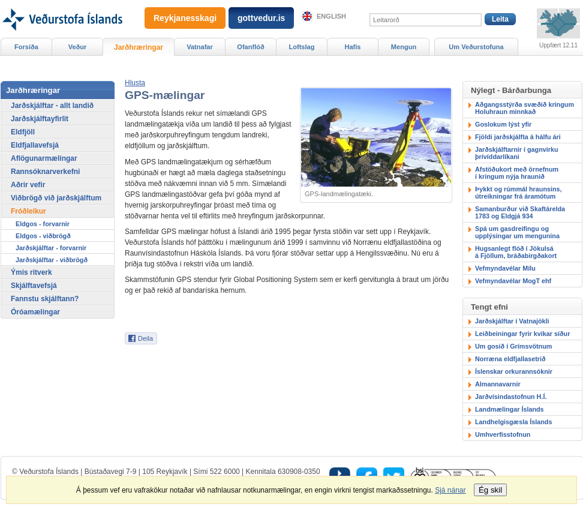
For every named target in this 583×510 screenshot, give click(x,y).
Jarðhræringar (138, 47)
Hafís (353, 46)
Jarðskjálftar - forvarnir (51, 247)
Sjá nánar (450, 490)
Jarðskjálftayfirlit (39, 119)
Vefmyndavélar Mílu (505, 268)
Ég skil (490, 489)
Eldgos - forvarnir (43, 223)
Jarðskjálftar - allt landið (52, 105)
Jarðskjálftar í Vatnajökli (512, 321)
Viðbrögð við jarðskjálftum (56, 198)
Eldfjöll (23, 132)
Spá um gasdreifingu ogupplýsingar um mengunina (517, 232)
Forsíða (26, 46)
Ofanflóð (250, 46)
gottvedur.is (261, 18)
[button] (135, 83)
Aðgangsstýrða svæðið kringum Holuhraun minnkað (524, 108)
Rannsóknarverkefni (45, 171)
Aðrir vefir (28, 185)
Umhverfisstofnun (502, 434)
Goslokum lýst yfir (503, 124)
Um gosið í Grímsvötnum (513, 346)
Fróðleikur (28, 211)
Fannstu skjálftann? (45, 299)
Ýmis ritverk (31, 272)
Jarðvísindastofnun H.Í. (510, 396)
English (331, 16)
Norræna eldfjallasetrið (510, 358)
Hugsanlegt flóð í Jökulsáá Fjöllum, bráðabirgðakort (516, 252)
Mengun (403, 46)
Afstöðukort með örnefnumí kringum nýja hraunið (516, 173)
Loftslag (302, 46)
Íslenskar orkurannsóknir (513, 371)
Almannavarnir (498, 384)
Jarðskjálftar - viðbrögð (52, 259)
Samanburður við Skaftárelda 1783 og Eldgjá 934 (520, 212)
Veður (77, 46)
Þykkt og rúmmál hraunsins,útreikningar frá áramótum (518, 192)
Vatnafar (200, 46)
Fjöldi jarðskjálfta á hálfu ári (518, 136)
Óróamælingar (35, 312)
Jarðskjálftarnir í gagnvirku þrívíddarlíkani (516, 153)
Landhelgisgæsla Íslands (513, 421)
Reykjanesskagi (185, 18)
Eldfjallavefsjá (35, 145)
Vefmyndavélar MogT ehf (513, 280)
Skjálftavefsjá (34, 285)
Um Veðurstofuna (476, 46)
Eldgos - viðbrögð (43, 235)
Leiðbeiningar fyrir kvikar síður (522, 333)
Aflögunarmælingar (44, 158)
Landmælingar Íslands (509, 409)
